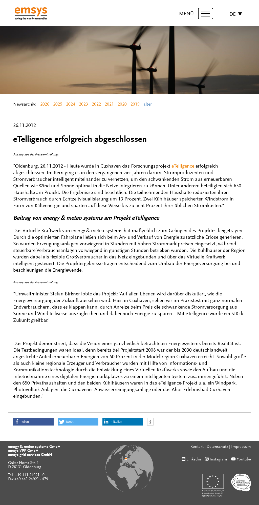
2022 (96, 104)
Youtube (244, 459)
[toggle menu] (205, 13)
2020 (122, 104)
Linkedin (193, 459)
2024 (70, 104)
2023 (83, 104)
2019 (135, 104)
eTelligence (182, 166)
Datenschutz (217, 447)
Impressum (241, 447)
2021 (109, 104)
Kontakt (197, 447)
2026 (44, 104)
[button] (33, 422)
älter (147, 104)
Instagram (218, 459)
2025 (57, 104)
